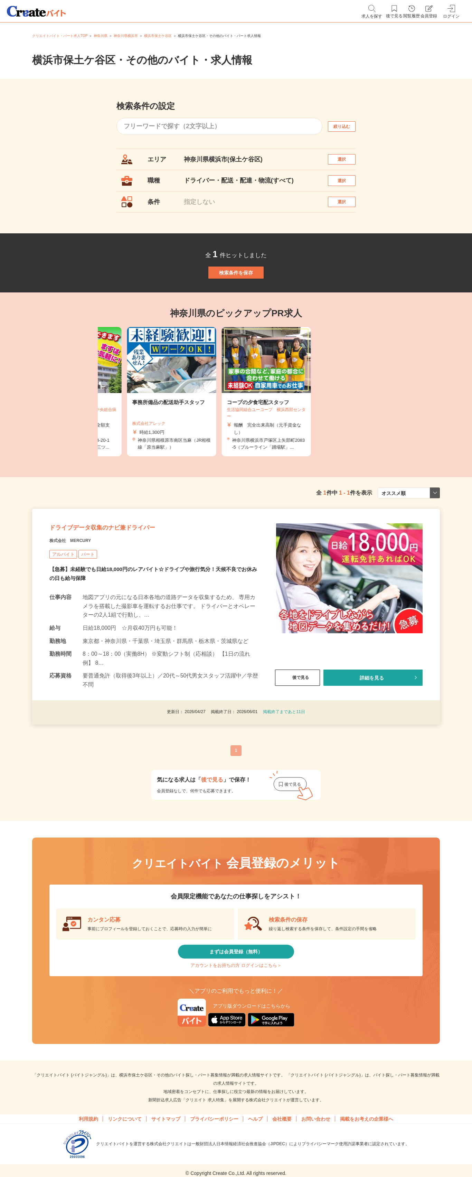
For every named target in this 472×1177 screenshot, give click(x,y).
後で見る (297, 724)
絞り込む (348, 126)
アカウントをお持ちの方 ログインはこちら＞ (236, 1024)
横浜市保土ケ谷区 (158, 36)
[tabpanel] (236, 425)
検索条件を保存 (236, 298)
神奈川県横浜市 (126, 36)
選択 (347, 163)
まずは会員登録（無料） (236, 1003)
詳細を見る (372, 724)
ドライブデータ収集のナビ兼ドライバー (132, 569)
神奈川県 (100, 36)
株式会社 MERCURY (80, 586)
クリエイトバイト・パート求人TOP (59, 36)
